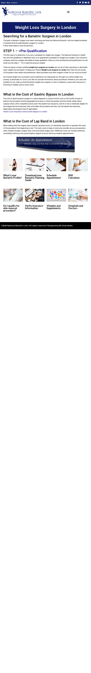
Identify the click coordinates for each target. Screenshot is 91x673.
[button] (68, 12)
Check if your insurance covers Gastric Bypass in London (25, 112)
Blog (8, 2)
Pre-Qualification (34, 51)
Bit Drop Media (66, 226)
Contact (14, 2)
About (3, 2)
